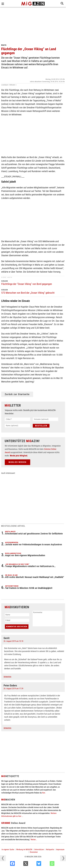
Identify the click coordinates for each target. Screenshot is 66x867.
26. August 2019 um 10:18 (13, 641)
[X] (34, 864)
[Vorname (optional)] (45, 419)
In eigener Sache (8, 849)
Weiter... (34, 839)
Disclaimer (34, 852)
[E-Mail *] (17, 419)
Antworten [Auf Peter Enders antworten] (7, 728)
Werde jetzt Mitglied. (19, 455)
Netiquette (50, 849)
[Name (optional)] (17, 425)
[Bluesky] (47, 864)
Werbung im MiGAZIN (24, 849)
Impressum (60, 849)
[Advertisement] (33, 24)
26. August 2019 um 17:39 (13, 688)
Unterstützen (39, 849)
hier (43, 793)
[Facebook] (21, 864)
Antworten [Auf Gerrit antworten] (7, 676)
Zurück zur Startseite (17, 394)
